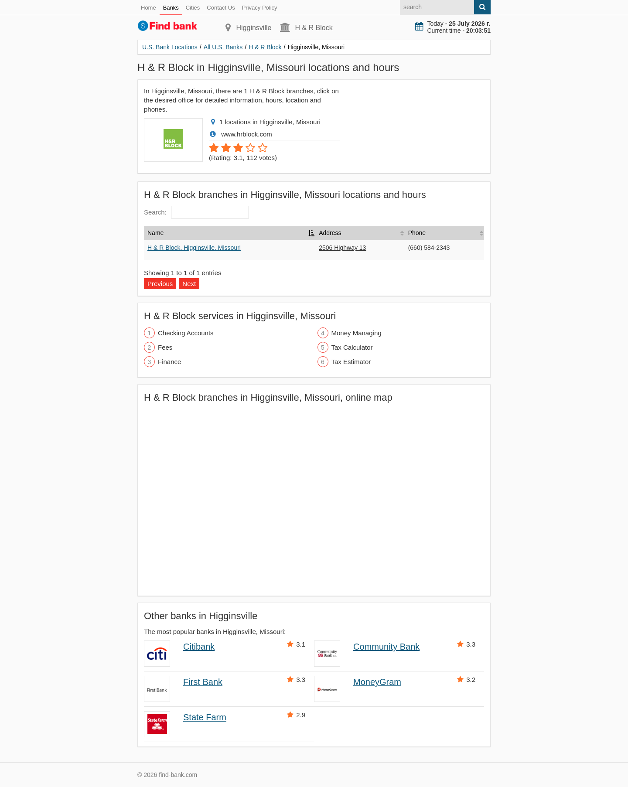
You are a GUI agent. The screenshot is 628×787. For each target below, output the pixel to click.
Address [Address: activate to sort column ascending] (330, 232)
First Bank (202, 682)
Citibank (199, 646)
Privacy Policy (259, 7)
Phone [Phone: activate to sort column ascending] (417, 232)
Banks (171, 7)
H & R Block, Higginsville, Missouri (194, 247)
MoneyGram (377, 682)
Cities (193, 7)
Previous (160, 283)
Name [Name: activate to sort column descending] (155, 232)
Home (148, 7)
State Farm (204, 717)
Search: (196, 212)
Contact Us (221, 7)
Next (189, 283)
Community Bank (386, 646)
